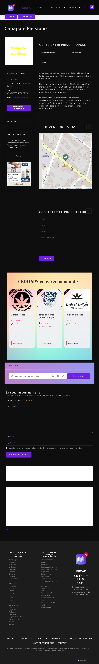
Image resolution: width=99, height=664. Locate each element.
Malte (11, 607)
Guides (11, 477)
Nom (10, 436)
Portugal (12, 614)
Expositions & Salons (49, 581)
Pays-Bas (12, 610)
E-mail (10, 443)
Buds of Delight (74, 324)
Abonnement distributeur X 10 (22, 507)
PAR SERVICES (56, 7)
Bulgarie (12, 569)
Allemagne (13, 560)
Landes (71, 320)
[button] (11, 355)
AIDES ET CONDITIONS (43, 643)
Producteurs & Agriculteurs (19, 342)
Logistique (45, 588)
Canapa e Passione (20, 97)
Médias (43, 591)
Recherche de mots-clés (12, 376)
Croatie (12, 576)
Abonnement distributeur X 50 (22, 501)
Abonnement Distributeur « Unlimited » (26, 496)
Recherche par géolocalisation (63, 376)
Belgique (12, 567)
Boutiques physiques (49, 567)
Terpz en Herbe (47, 327)
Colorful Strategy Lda (53, 650)
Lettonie (12, 600)
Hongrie (12, 593)
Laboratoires (45, 586)
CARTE (41, 7)
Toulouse (17, 320)
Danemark (13, 579)
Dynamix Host (74, 648)
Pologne (12, 612)
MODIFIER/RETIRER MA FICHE (78, 639)
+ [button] (42, 135)
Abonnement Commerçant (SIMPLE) (25, 519)
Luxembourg (14, 605)
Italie (11, 598)
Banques (44, 565)
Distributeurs (46, 579)
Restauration (46, 607)
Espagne (12, 581)
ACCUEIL (11, 639)
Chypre (12, 574)
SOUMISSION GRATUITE (30, 639)
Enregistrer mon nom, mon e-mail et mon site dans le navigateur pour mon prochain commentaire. (45, 448)
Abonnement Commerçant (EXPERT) (25, 513)
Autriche (12, 565)
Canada (12, 572)
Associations (45, 562)
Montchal (44, 323)
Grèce (11, 591)
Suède (11, 622)
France (11, 588)
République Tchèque (17, 617)
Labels (43, 584)
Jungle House (19, 324)
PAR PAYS (73, 7)
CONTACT (62, 643)
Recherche (78, 376)
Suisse (11, 624)
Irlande (12, 595)
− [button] (42, 138)
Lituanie (12, 603)
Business (11, 474)
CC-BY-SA (88, 188)
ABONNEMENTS (52, 639)
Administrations (47, 560)
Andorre (12, 562)
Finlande (12, 586)
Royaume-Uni (14, 619)
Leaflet (59, 188)
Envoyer (47, 258)
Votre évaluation (14, 400)
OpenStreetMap (73, 188)
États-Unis (13, 584)
